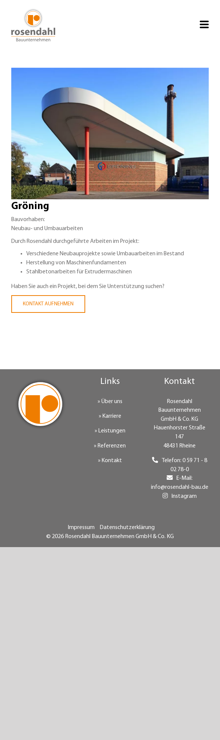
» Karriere (110, 416)
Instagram (184, 496)
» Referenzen (110, 446)
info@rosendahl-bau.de (179, 487)
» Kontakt (110, 461)
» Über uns (110, 402)
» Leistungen (110, 431)
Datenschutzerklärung (127, 528)
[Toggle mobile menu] (204, 25)
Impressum (81, 528)
